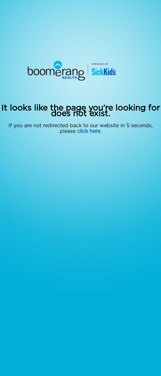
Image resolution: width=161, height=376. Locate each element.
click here (88, 131)
